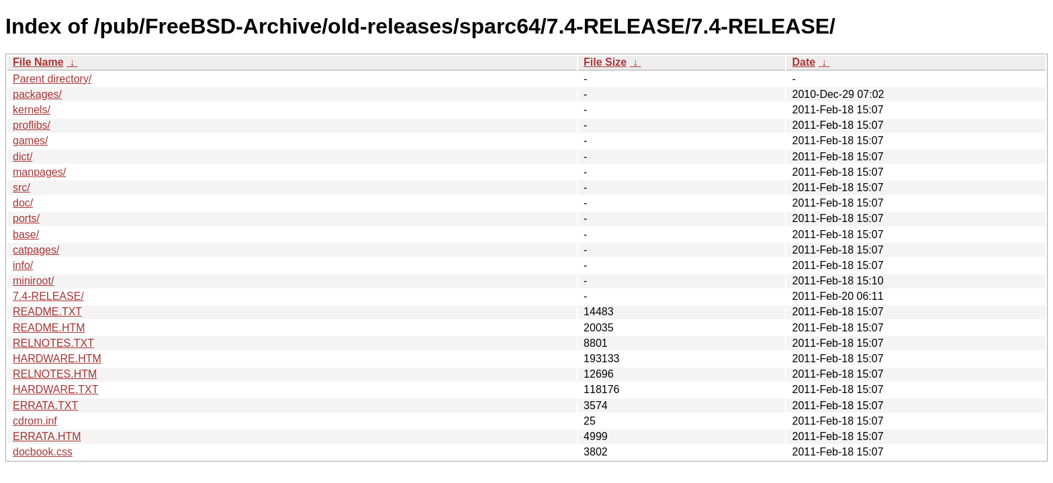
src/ (21, 187)
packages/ (37, 94)
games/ (30, 140)
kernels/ (31, 109)
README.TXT (47, 311)
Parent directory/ (52, 79)
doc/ (23, 203)
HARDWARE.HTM (57, 358)
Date (803, 62)
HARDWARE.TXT (55, 389)
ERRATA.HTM (47, 436)
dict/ (22, 156)
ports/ (26, 218)
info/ (23, 265)
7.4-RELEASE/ (48, 296)
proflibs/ (31, 125)
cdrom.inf (35, 421)
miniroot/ (33, 280)
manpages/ (39, 172)
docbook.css (43, 452)
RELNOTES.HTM (55, 374)
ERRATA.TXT (45, 405)
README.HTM (49, 327)
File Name (38, 62)
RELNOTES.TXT (53, 343)
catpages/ (36, 250)
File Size (605, 62)
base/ (26, 234)
